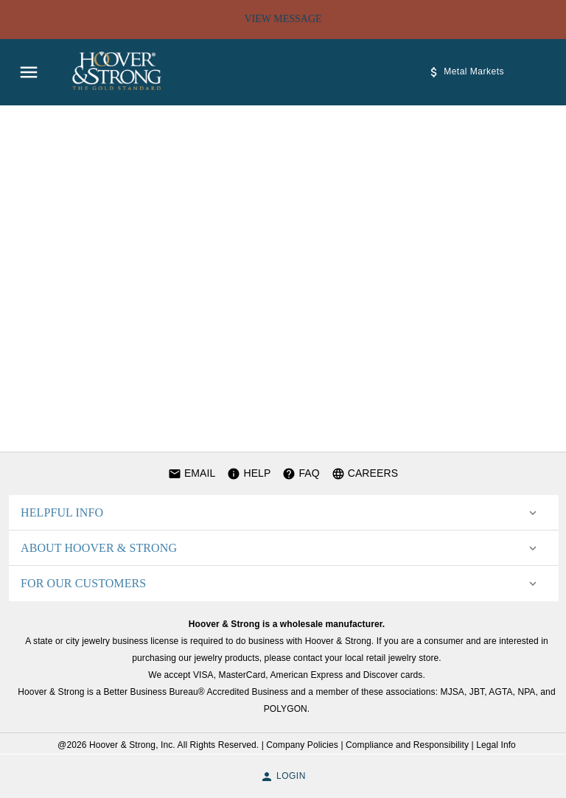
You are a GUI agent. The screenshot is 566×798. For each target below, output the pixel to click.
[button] (280, 513)
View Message (283, 19)
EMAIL (192, 473)
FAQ (300, 473)
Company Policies (302, 745)
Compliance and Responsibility (407, 745)
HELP (248, 473)
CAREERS (365, 473)
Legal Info (496, 745)
